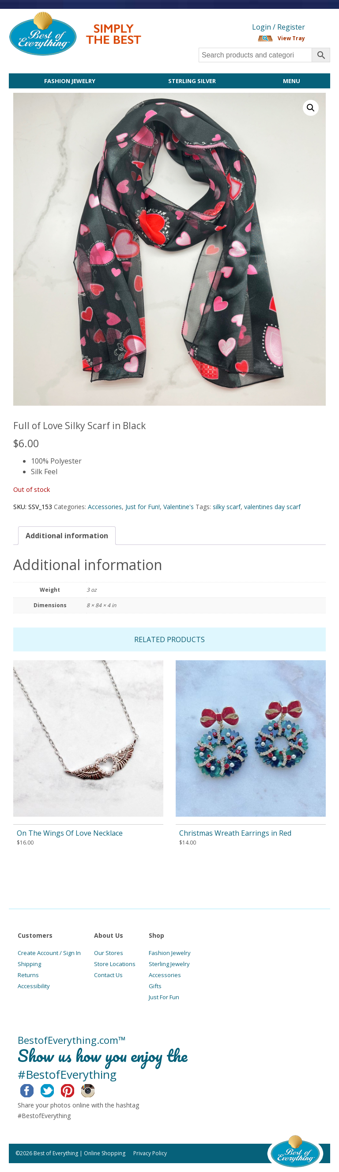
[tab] (67, 535)
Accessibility (34, 986)
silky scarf (227, 506)
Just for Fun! (142, 506)
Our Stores (108, 953)
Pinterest (74, 1089)
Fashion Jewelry (69, 81)
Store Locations (115, 964)
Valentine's (178, 506)
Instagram (94, 1089)
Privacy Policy (150, 1153)
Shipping (29, 964)
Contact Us (108, 975)
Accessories (105, 506)
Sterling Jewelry (169, 964)
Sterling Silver (192, 81)
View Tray (291, 38)
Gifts (155, 986)
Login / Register (278, 27)
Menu (291, 81)
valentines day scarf (272, 506)
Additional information (67, 535)
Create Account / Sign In (49, 953)
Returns (28, 975)
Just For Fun (164, 997)
